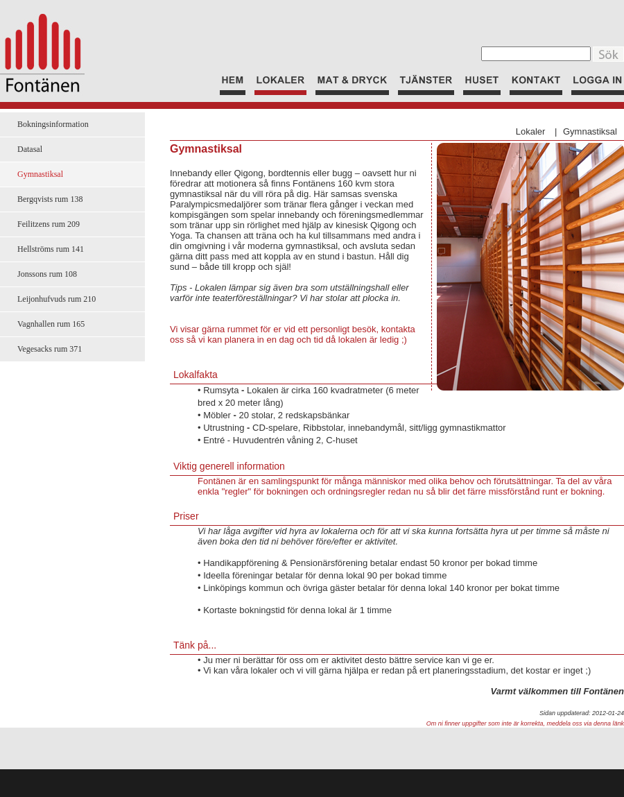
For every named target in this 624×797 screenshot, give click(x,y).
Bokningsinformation (53, 124)
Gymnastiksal (590, 131)
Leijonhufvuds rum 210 (56, 299)
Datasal (29, 149)
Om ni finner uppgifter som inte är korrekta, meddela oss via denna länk (525, 723)
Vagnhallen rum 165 (51, 324)
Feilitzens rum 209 (48, 224)
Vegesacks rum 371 (49, 349)
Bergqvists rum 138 (50, 199)
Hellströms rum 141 (50, 249)
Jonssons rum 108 (47, 274)
